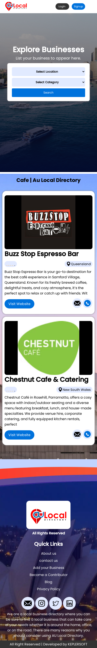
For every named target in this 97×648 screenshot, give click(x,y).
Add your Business (48, 567)
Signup (78, 6)
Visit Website (19, 303)
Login (62, 6)
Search (48, 93)
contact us (48, 560)
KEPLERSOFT (77, 644)
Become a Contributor (49, 574)
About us (48, 553)
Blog (48, 581)
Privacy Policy (48, 589)
